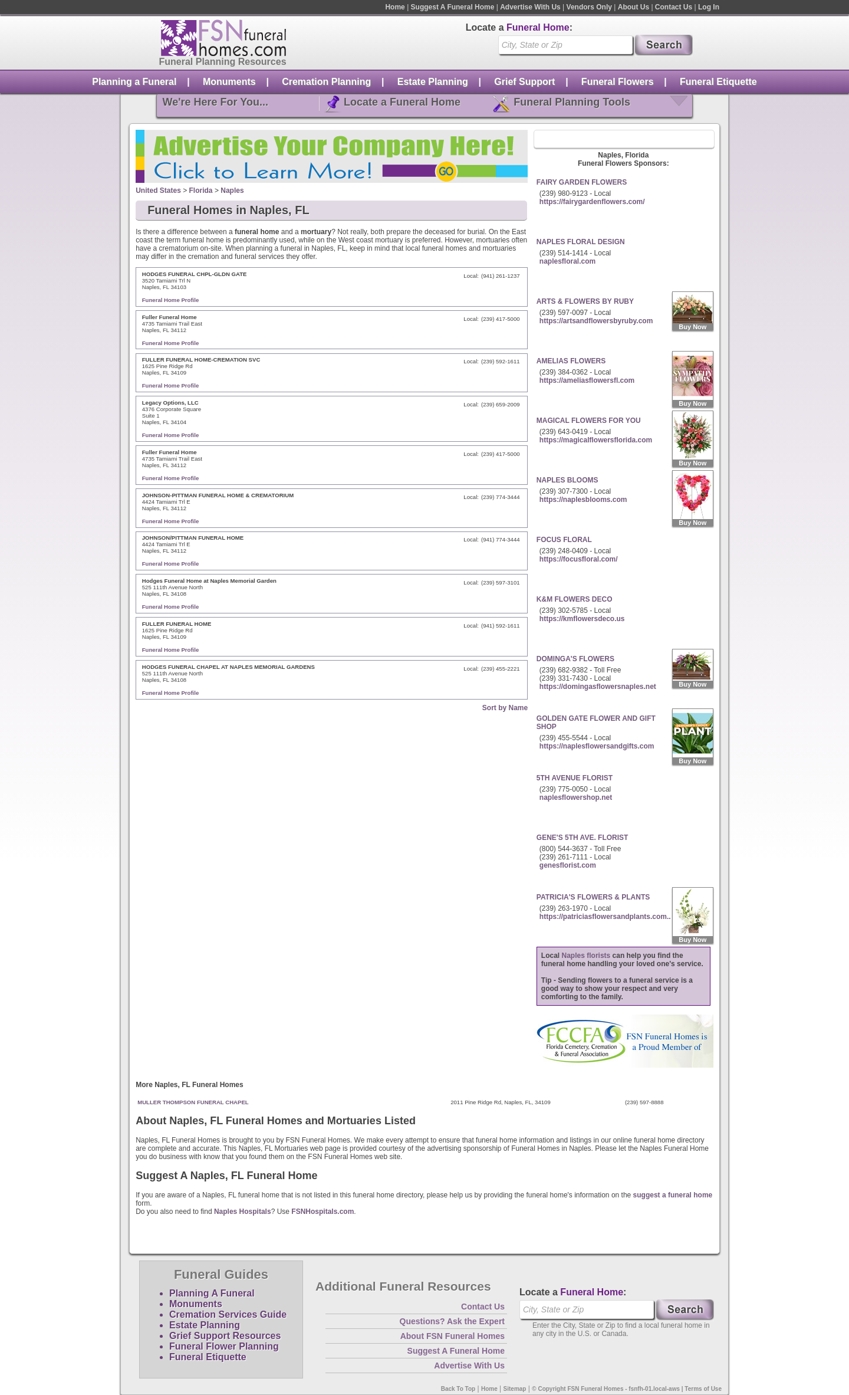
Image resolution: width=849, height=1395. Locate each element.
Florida (201, 190)
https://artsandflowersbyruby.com (596, 321)
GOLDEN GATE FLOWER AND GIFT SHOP (596, 722)
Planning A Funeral (212, 1293)
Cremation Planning (326, 82)
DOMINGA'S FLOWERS (575, 659)
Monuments (229, 82)
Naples (232, 190)
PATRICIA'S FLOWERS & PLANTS (593, 897)
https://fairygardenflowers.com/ (592, 202)
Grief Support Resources (225, 1336)
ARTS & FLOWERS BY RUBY (585, 301)
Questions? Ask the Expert (452, 1321)
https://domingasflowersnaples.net (597, 686)
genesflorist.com (567, 865)
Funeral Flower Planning (224, 1346)
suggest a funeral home (673, 1195)
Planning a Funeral (134, 82)
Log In (708, 7)
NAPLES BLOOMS (567, 480)
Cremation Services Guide (228, 1314)
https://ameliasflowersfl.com (586, 380)
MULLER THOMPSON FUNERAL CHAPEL (193, 1102)
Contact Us (673, 7)
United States (158, 190)
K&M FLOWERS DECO (575, 599)
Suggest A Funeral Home (453, 7)
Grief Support (524, 82)
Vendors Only (589, 7)
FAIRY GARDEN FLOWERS (582, 182)
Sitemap (515, 1389)
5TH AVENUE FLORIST (575, 778)
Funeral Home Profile (170, 300)
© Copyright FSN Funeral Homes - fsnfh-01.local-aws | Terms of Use (627, 1389)
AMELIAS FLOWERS (571, 361)
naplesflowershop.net (575, 797)
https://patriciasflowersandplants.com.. (605, 917)
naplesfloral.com (567, 261)
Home (394, 7)
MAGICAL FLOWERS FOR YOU (589, 420)
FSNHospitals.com (322, 1211)
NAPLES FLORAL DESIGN (581, 242)
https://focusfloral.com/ (578, 559)
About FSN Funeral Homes (452, 1336)
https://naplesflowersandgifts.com (596, 746)
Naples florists (586, 955)
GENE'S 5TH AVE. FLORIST (582, 837)
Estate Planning (432, 82)
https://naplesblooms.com (583, 499)
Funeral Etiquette (718, 82)
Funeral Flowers (617, 82)
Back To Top (458, 1389)
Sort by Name (505, 708)
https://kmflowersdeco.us (582, 619)
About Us (633, 7)
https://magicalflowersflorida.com (595, 440)
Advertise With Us (530, 7)
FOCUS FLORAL (564, 540)
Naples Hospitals (242, 1211)
